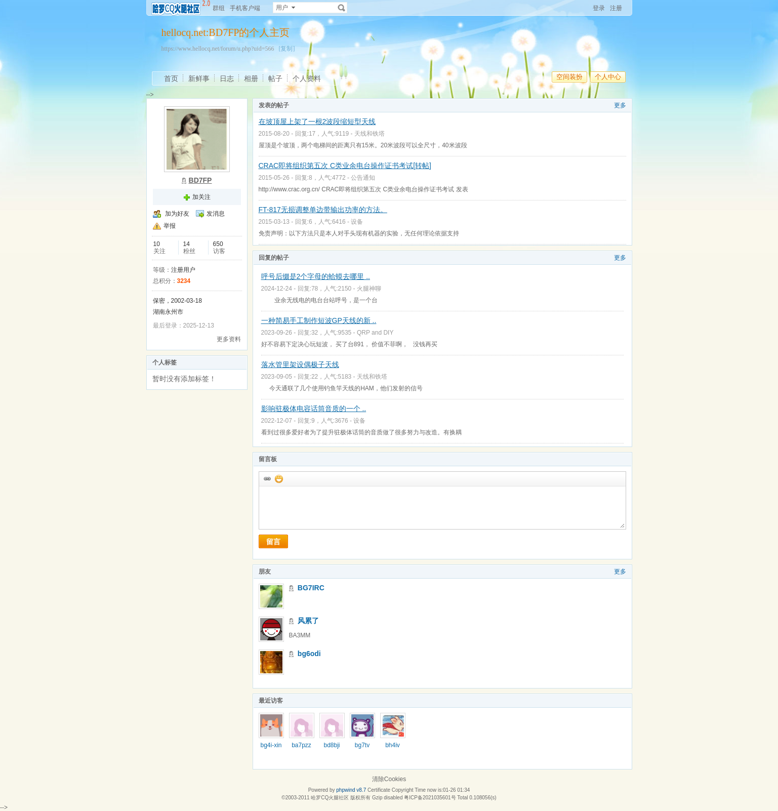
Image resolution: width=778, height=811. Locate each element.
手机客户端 (245, 8)
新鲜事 (199, 78)
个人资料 (307, 78)
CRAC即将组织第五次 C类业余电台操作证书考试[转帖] (345, 165)
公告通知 (363, 177)
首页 (171, 78)
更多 (620, 105)
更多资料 (229, 339)
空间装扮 (569, 76)
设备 (357, 221)
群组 (219, 8)
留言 (273, 542)
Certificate (378, 790)
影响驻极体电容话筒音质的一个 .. (313, 408)
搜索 (342, 7)
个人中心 (608, 76)
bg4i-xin (270, 745)
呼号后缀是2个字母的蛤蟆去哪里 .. (315, 276)
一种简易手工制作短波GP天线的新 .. (319, 320)
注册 (616, 8)
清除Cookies (389, 779)
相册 (251, 78)
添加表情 (278, 478)
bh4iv (392, 745)
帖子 (275, 78)
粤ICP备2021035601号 (430, 797)
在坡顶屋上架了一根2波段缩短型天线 (317, 121)
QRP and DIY (375, 332)
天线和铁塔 (369, 133)
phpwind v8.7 (351, 790)
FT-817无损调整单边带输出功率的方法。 (323, 210)
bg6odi (309, 654)
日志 (227, 78)
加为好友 (177, 213)
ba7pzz (301, 745)
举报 (169, 225)
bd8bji (331, 745)
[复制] (286, 48)
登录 (599, 8)
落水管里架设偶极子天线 (300, 364)
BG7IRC (311, 588)
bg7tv (362, 745)
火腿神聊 (369, 288)
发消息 (216, 213)
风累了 (308, 621)
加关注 (201, 196)
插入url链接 (266, 478)
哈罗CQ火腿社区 (330, 797)
